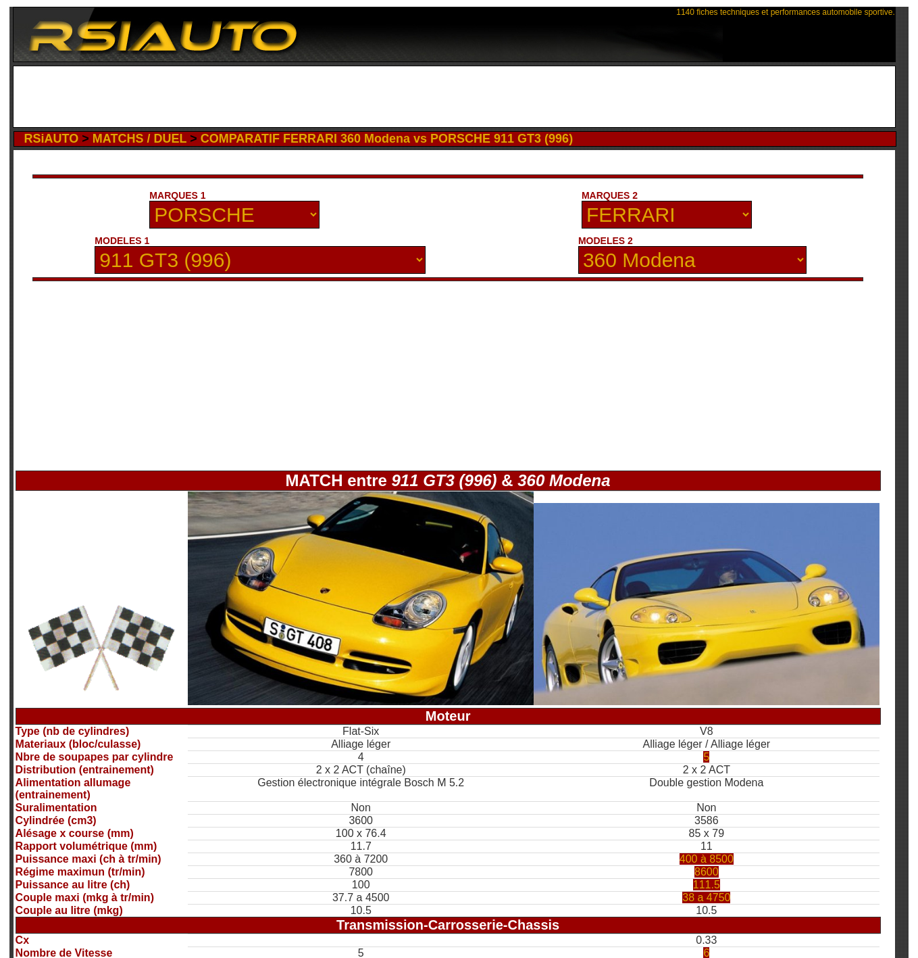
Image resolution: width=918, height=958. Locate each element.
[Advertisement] (454, 96)
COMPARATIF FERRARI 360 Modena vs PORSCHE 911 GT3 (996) (387, 138)
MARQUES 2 (610, 195)
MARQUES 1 (177, 195)
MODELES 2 (605, 240)
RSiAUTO (51, 138)
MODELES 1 (122, 240)
